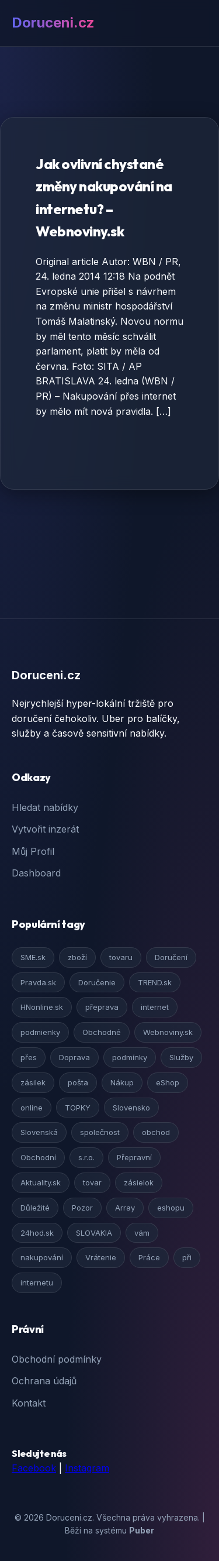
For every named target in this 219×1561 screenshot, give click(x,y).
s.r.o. (86, 1157)
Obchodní (38, 1157)
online (31, 1107)
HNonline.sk (41, 1007)
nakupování (41, 1257)
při (187, 1257)
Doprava (74, 1057)
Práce (149, 1257)
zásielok (139, 1182)
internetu (36, 1282)
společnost (100, 1132)
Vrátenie (100, 1257)
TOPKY (78, 1107)
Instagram (87, 1468)
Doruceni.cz (53, 22)
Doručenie (97, 982)
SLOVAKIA (94, 1232)
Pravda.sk (38, 982)
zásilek (33, 1082)
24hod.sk (37, 1232)
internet (155, 1007)
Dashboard (36, 873)
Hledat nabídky (45, 807)
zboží (77, 957)
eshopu (171, 1207)
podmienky (40, 1032)
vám (142, 1232)
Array (125, 1207)
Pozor (82, 1207)
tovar (92, 1182)
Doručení (171, 957)
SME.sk (33, 957)
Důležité (35, 1207)
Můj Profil (33, 851)
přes (28, 1057)
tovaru (121, 957)
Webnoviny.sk (168, 1032)
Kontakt (29, 1403)
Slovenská (39, 1132)
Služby (181, 1057)
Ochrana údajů (44, 1381)
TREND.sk (155, 982)
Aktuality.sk (40, 1182)
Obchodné (101, 1032)
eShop (167, 1082)
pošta (78, 1082)
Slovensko (131, 1107)
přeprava (102, 1007)
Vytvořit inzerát (45, 829)
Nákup (122, 1082)
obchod (156, 1132)
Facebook (34, 1468)
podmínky (129, 1057)
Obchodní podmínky (57, 1359)
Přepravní (134, 1157)
